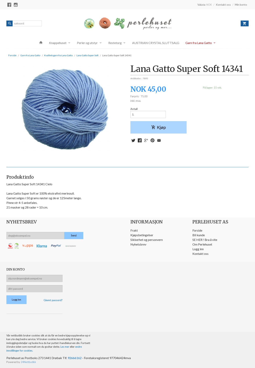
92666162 (75, 358)
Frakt (134, 230)
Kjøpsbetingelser (141, 235)
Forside (12, 55)
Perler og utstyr (87, 43)
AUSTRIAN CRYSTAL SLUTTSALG (155, 43)
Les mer (65, 346)
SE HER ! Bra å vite (204, 239)
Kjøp (158, 127)
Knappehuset (57, 43)
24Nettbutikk (28, 362)
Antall (134, 108)
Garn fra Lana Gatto (198, 43)
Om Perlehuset (202, 244)
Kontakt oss (200, 253)
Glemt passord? (53, 300)
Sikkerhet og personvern (146, 239)
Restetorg (115, 43)
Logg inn (198, 249)
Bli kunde (198, 235)
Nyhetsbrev (138, 244)
